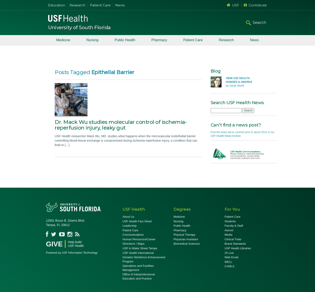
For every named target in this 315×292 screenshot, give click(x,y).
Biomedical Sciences (186, 243)
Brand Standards (235, 243)
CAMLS (229, 266)
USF (233, 5)
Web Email (231, 257)
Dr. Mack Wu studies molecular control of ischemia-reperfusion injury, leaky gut (121, 125)
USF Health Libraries (238, 248)
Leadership (129, 225)
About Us (128, 216)
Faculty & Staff (234, 225)
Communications (133, 234)
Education (56, 5)
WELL (228, 262)
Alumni (229, 230)
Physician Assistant (185, 239)
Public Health (125, 40)
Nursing (92, 40)
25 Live (229, 253)
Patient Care (100, 5)
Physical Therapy (184, 234)
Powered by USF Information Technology (72, 252)
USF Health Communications (245, 151)
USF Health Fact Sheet (137, 221)
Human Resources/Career (139, 239)
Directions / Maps (133, 243)
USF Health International (138, 253)
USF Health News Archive (226, 135)
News (120, 5)
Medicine (63, 40)
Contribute (255, 5)
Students (230, 221)
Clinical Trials (233, 239)
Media (228, 234)
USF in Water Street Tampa (139, 248)
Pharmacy (159, 40)
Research (77, 5)
